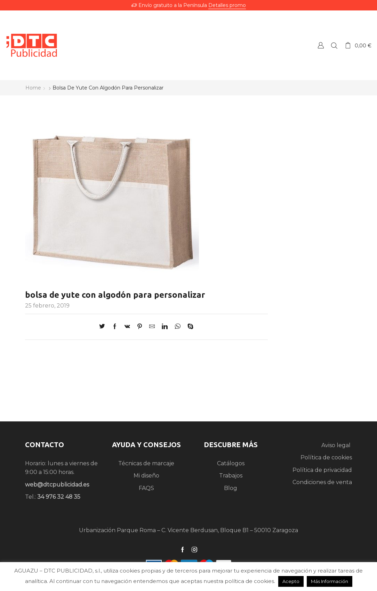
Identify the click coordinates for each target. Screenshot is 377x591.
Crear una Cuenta (321, 45)
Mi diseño (146, 475)
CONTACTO (44, 445)
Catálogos (230, 463)
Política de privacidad (322, 470)
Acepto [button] (290, 581)
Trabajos (230, 475)
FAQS (146, 488)
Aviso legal (336, 445)
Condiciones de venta (322, 482)
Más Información (329, 581)
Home (33, 88)
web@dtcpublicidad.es (57, 484)
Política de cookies (326, 457)
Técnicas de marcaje (146, 463)
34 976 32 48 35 (58, 496)
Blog (230, 488)
